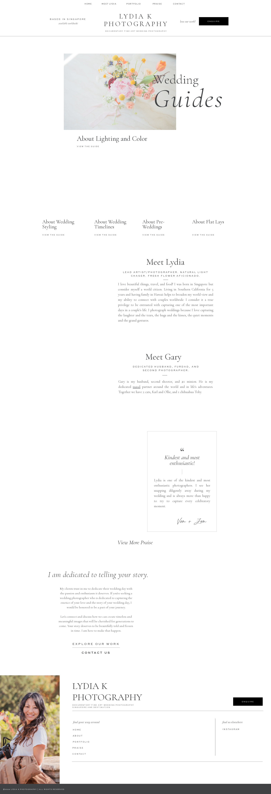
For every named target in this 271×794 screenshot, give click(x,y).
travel (136, 387)
